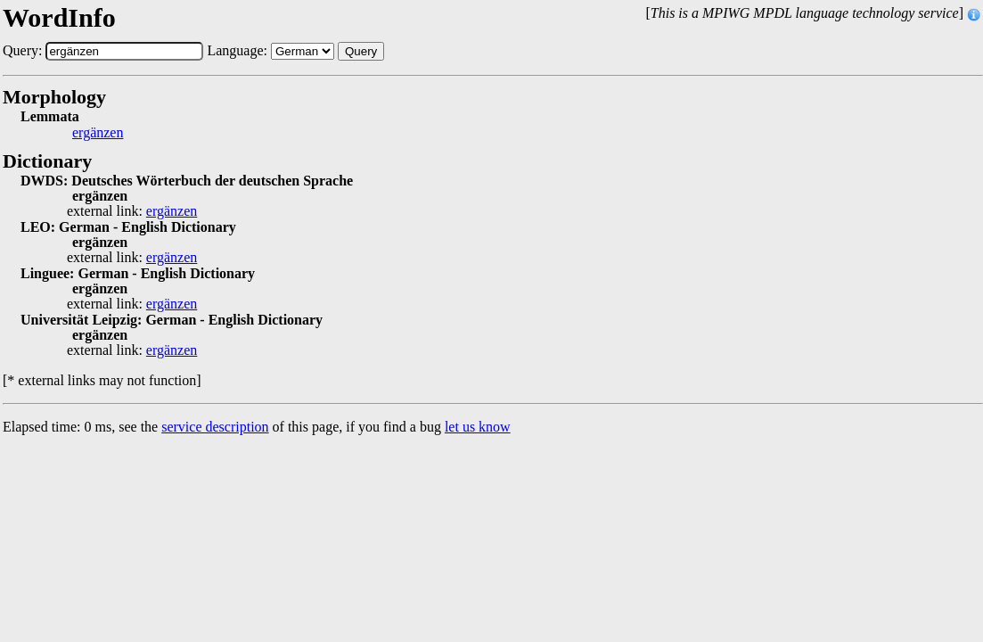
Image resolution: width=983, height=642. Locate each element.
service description (214, 426)
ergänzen (97, 133)
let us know (478, 426)
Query (361, 51)
